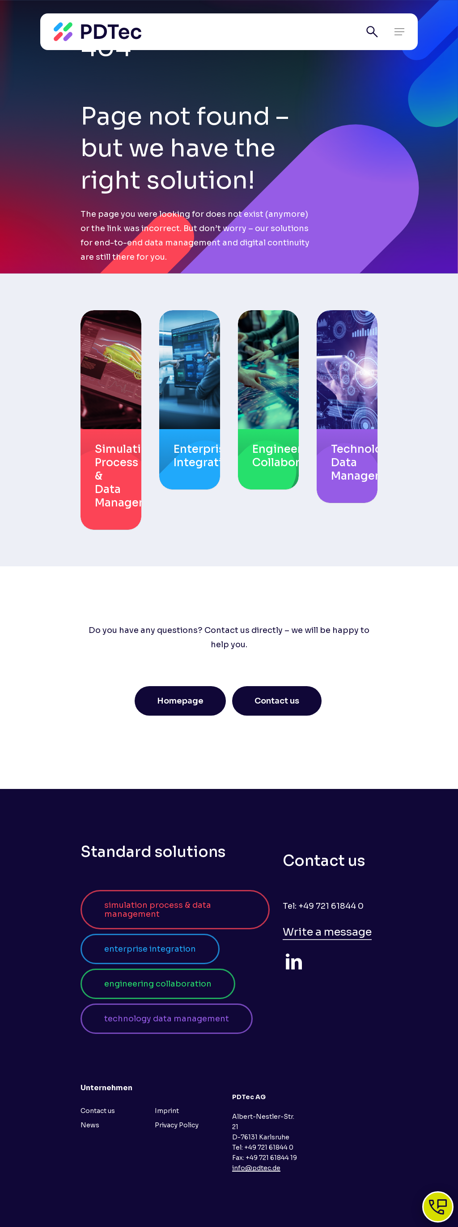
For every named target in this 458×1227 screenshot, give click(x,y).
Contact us (98, 1111)
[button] (399, 31)
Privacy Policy (177, 1125)
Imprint (167, 1111)
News (90, 1125)
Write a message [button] (327, 932)
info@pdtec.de (256, 1168)
